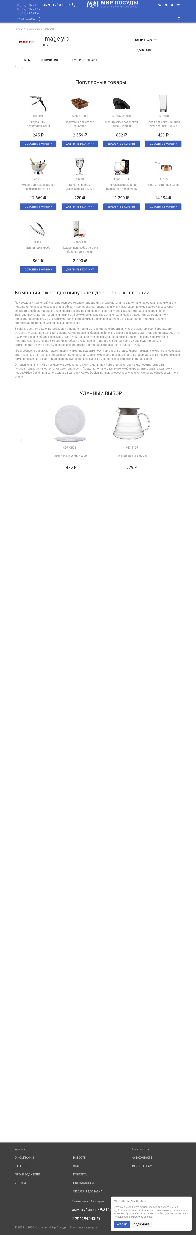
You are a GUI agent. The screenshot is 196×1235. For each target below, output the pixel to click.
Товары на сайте (146, 40)
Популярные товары (83, 60)
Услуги (127, 19)
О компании (82, 19)
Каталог (45, 19)
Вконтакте (141, 1157)
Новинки (62, 19)
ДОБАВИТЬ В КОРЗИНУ (38, 143)
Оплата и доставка (87, 1191)
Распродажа (26, 19)
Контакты (80, 1174)
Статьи (78, 1166)
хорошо (122, 1224)
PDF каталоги (83, 1183)
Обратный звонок (59, 5)
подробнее (141, 1224)
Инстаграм (141, 1166)
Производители (106, 19)
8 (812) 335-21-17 (28, 9)
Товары (25, 60)
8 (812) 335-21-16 (28, 5)
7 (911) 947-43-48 (28, 13)
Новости (144, 19)
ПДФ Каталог (143, 50)
